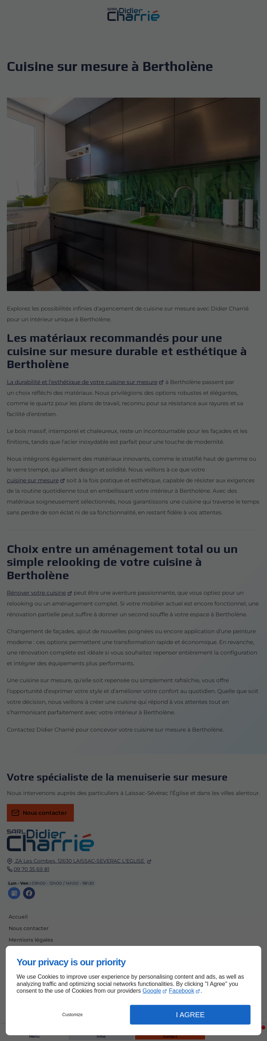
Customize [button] (72, 1014)
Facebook (181, 991)
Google (152, 991)
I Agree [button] (190, 1015)
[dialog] (133, 990)
